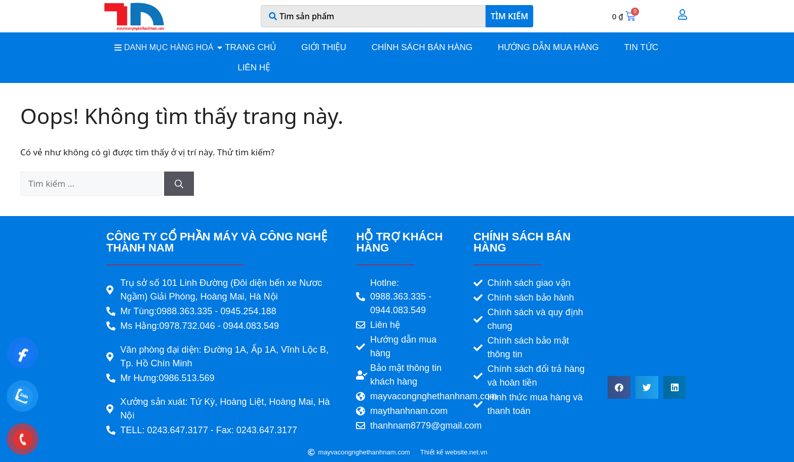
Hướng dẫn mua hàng (548, 47)
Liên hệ (253, 67)
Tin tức (641, 47)
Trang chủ (250, 47)
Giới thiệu (323, 47)
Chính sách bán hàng (422, 47)
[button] (619, 387)
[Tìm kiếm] (179, 184)
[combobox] (373, 16)
